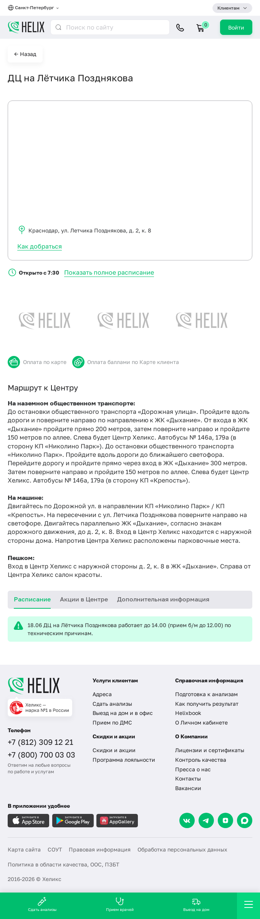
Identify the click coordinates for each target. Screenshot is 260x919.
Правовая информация (100, 849)
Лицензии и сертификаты (209, 750)
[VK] (187, 820)
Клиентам (228, 8)
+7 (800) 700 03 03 (41, 754)
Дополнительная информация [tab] (163, 599)
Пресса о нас (193, 769)
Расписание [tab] (32, 599)
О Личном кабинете (201, 722)
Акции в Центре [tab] (84, 599)
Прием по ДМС (112, 722)
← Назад (25, 54)
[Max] (244, 820)
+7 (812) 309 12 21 (40, 741)
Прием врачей (120, 904)
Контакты (188, 778)
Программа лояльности (124, 759)
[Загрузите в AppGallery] (117, 820)
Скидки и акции (114, 750)
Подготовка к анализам (206, 694)
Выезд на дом (196, 904)
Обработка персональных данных (182, 849)
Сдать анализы (112, 703)
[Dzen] (225, 820)
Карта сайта (24, 849)
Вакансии (188, 788)
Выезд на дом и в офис (123, 713)
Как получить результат (206, 703)
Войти (236, 27)
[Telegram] (206, 820)
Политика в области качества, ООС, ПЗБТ (63, 864)
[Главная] (45, 686)
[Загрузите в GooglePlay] (73, 820)
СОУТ (55, 849)
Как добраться (39, 246)
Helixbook (188, 713)
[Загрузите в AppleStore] (28, 820)
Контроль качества (200, 759)
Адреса (102, 694)
